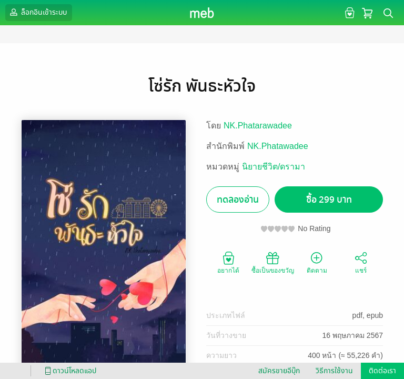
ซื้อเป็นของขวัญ (272, 262)
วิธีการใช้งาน (334, 370)
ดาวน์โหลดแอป (69, 370)
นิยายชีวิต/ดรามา (273, 166)
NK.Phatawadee (277, 146)
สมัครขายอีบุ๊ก (279, 370)
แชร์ (361, 262)
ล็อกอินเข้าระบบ (37, 12)
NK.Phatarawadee (258, 125)
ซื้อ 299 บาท (329, 200)
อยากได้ (228, 262)
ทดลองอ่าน (238, 200)
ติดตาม (317, 262)
